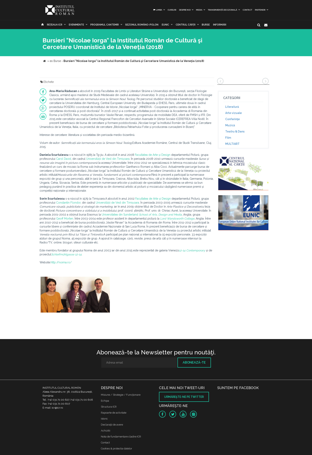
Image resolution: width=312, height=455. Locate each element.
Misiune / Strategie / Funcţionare (120, 394)
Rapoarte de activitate (113, 412)
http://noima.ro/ (61, 262)
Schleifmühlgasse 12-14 (66, 254)
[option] (75, 295)
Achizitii (105, 430)
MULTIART (232, 143)
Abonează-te (194, 362)
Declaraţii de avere (112, 424)
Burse (206, 24)
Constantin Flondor (68, 202)
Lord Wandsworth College (177, 218)
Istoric (104, 418)
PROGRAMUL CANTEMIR (104, 24)
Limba (157, 10)
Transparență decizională (222, 10)
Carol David (63, 158)
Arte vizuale (233, 113)
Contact (247, 10)
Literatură (232, 106)
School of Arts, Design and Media (160, 214)
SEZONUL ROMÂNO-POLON (141, 24)
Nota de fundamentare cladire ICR (121, 436)
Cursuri (172, 10)
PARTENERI (260, 10)
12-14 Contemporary (192, 250)
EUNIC (165, 24)
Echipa (105, 400)
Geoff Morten (64, 218)
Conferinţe (232, 119)
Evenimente (76, 24)
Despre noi (185, 10)
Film (228, 137)
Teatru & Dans (235, 131)
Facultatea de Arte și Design (152, 154)
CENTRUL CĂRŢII (185, 24)
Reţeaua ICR (54, 24)
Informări (219, 24)
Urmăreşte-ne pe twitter (184, 396)
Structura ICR (109, 406)
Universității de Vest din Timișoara (108, 158)
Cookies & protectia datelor (116, 448)
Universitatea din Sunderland (120, 214)
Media (199, 10)
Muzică (230, 125)
